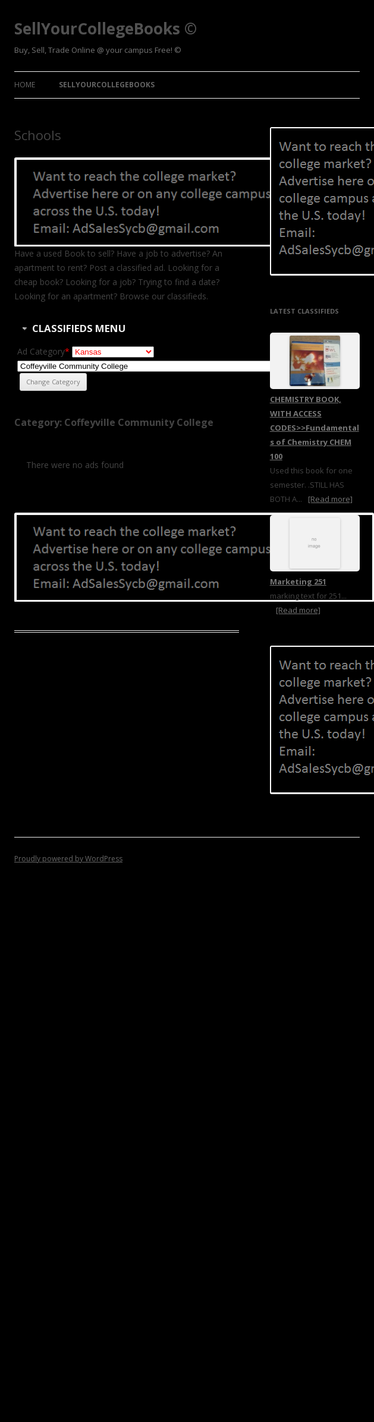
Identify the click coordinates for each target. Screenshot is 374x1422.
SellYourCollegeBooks (107, 85)
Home (24, 85)
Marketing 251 (298, 581)
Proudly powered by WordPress (68, 859)
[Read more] (330, 499)
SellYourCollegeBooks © (105, 28)
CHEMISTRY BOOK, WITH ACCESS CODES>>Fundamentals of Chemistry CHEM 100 (314, 428)
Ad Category (43, 351)
